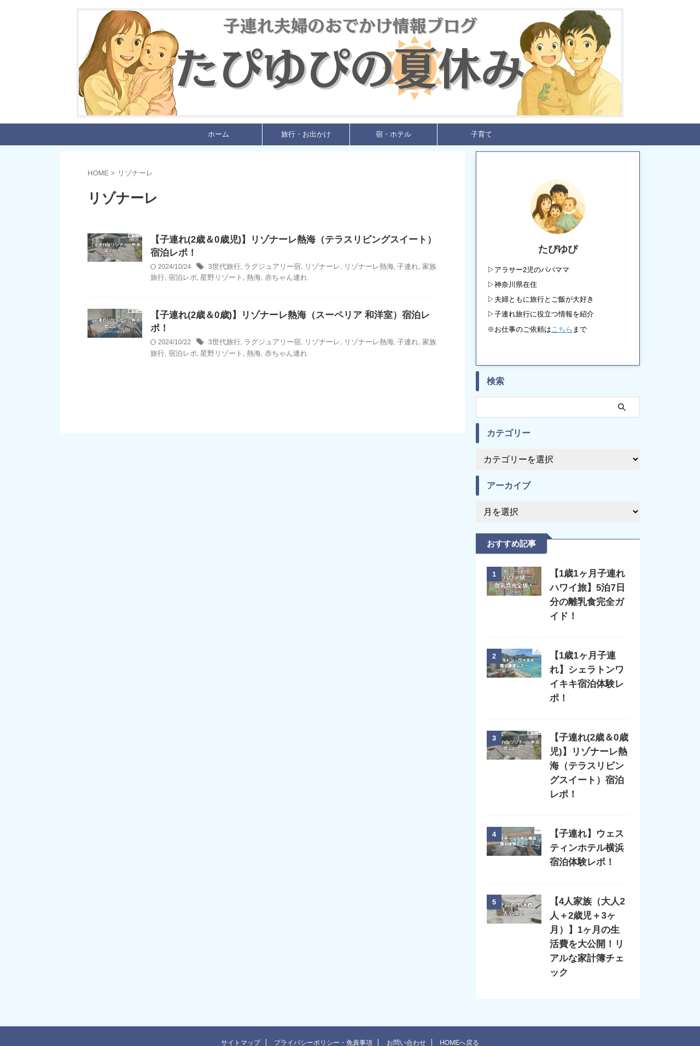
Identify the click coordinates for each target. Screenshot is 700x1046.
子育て (481, 137)
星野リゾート (308, 282)
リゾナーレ (368, 271)
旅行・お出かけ (306, 137)
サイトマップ (240, 987)
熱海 (338, 282)
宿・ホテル (393, 137)
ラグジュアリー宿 (322, 271)
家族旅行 (242, 282)
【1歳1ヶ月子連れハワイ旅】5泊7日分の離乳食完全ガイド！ (587, 589)
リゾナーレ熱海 (412, 271)
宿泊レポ (271, 282)
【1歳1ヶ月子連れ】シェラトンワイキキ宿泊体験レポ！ (587, 656)
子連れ (215, 282)
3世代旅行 (277, 271)
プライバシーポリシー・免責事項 (323, 987)
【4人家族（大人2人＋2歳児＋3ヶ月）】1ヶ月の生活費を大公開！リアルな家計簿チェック (589, 888)
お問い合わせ (406, 987)
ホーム (218, 137)
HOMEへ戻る (459, 987)
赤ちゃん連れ (367, 282)
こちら (562, 331)
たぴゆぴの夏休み (350, 1011)
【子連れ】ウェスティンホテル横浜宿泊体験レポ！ (586, 806)
